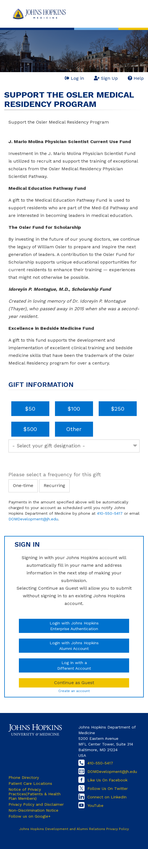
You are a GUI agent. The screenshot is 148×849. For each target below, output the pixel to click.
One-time (23, 485)
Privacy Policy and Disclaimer (36, 804)
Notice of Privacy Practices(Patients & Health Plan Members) (34, 794)
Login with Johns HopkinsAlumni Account (74, 646)
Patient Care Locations (30, 783)
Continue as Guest (74, 682)
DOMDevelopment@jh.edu (33, 519)
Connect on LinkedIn (107, 797)
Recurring (54, 485)
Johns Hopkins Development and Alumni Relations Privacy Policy (74, 829)
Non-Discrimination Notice (33, 810)
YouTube (95, 805)
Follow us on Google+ (29, 816)
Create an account (74, 691)
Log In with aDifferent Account (74, 665)
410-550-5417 (110, 513)
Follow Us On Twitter (107, 788)
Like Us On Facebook (107, 780)
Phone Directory (23, 777)
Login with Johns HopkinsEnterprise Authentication (74, 626)
